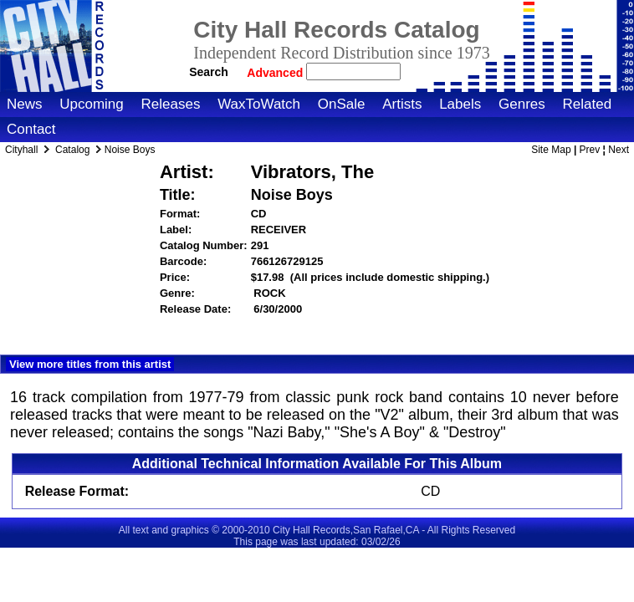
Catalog (72, 150)
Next (618, 150)
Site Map (550, 150)
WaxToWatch (258, 104)
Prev (590, 150)
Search (208, 72)
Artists (402, 104)
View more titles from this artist (90, 364)
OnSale (342, 104)
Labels (460, 104)
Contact (31, 129)
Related (586, 104)
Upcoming (91, 104)
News (25, 104)
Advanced (276, 72)
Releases (171, 104)
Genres (522, 104)
